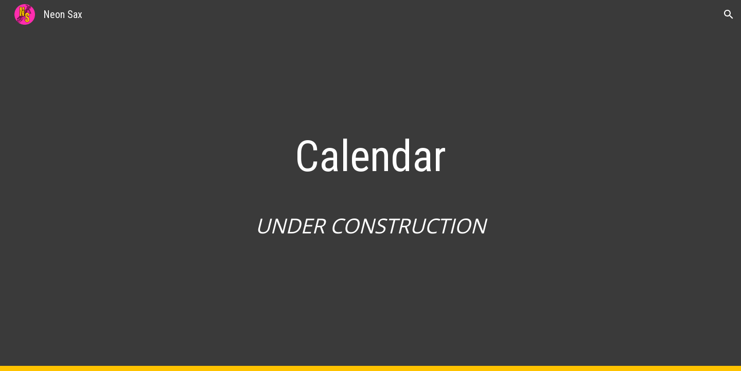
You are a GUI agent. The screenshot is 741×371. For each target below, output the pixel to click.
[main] (370, 185)
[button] (728, 14)
